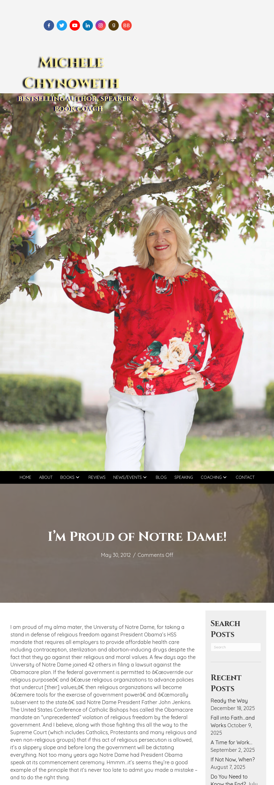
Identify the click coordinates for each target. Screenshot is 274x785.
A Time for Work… (231, 742)
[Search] (236, 647)
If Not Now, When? (233, 759)
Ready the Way (229, 700)
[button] (78, 477)
